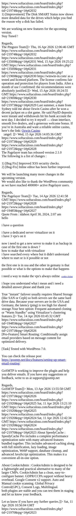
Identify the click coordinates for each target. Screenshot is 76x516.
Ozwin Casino (31, 130)
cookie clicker (67, 276)
